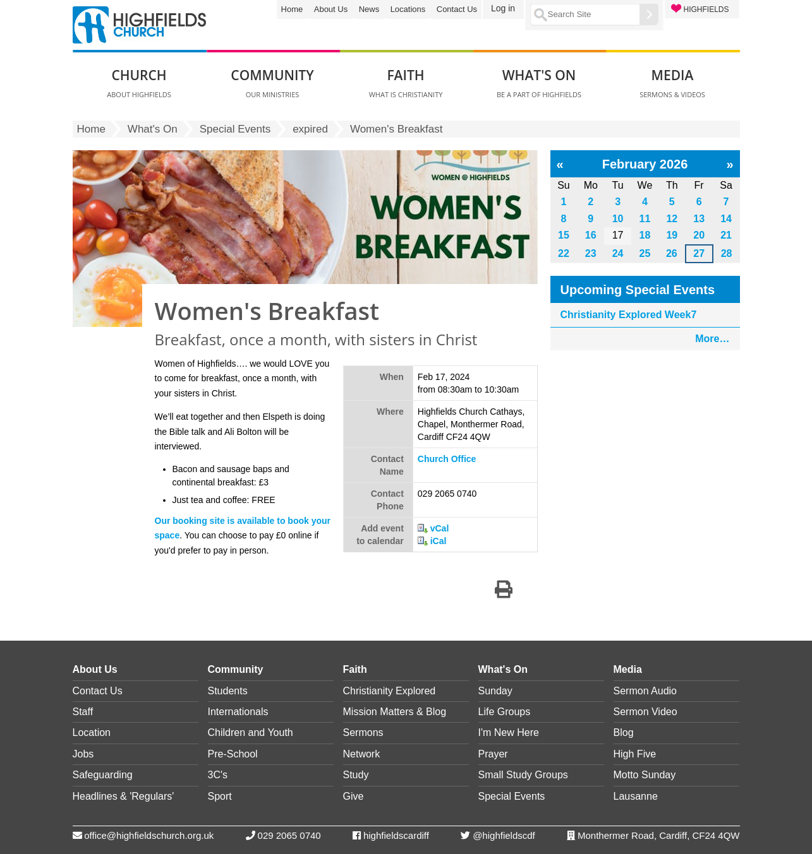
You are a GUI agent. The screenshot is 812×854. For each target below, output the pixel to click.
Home (292, 9)
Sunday (495, 690)
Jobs (83, 754)
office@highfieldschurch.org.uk (149, 835)
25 (645, 253)
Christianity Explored (389, 690)
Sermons (363, 732)
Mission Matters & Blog (395, 711)
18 (645, 235)
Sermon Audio (645, 690)
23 (591, 253)
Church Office (447, 459)
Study (356, 774)
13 (699, 218)
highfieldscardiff (396, 835)
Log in (503, 8)
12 (671, 218)
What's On (153, 129)
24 (618, 253)
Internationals (238, 711)
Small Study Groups (523, 774)
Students (228, 690)
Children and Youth (250, 732)
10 (618, 218)
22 (563, 253)
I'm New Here (508, 732)
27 (699, 253)
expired (310, 129)
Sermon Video (645, 711)
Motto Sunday (645, 774)
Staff (83, 711)
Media (628, 669)
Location (92, 732)
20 (699, 235)
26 (671, 253)
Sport (220, 796)
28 (726, 253)
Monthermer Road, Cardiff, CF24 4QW (658, 835)
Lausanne (636, 796)
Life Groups (504, 711)
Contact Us (457, 9)
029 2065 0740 (289, 835)
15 (563, 235)
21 (726, 235)
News (369, 9)
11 (645, 218)
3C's (218, 774)
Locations (408, 9)
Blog (624, 732)
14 (726, 218)
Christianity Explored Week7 (629, 314)
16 (591, 235)
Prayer (493, 754)
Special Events (235, 129)
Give (353, 796)
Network (361, 754)
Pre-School (233, 754)
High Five (635, 754)
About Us (331, 9)
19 (671, 235)
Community (236, 669)
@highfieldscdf (504, 835)
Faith (355, 669)
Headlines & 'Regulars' (123, 796)
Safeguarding (103, 774)
